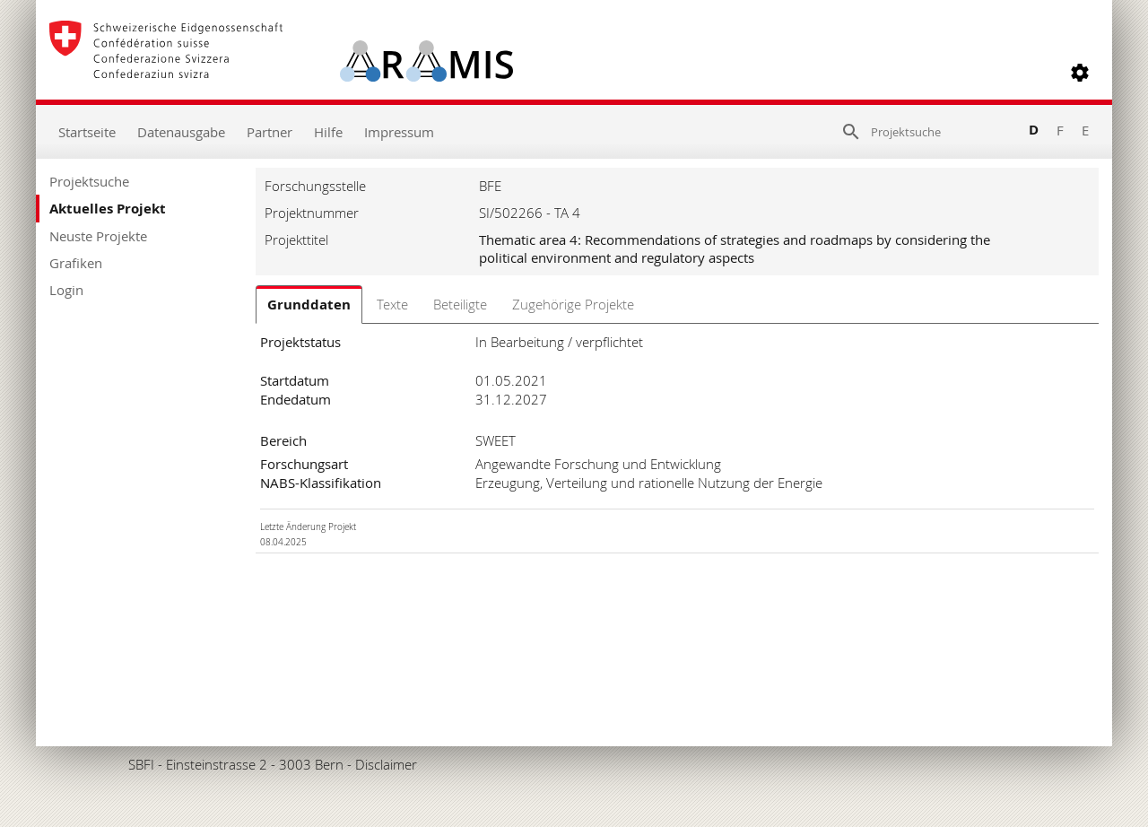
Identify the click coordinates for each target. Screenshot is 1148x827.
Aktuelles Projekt (107, 208)
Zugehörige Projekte (573, 304)
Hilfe (328, 132)
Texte (392, 304)
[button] (1079, 72)
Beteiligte (460, 304)
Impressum (399, 132)
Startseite (87, 132)
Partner (269, 132)
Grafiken (75, 263)
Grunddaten (309, 304)
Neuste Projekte (98, 236)
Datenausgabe (181, 132)
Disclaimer (386, 764)
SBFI (141, 764)
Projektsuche (89, 181)
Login (66, 290)
